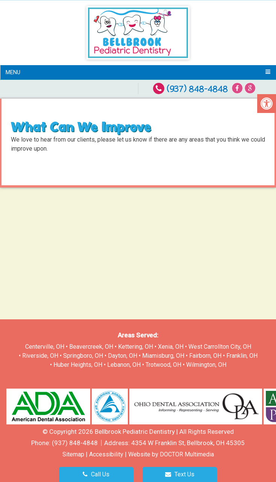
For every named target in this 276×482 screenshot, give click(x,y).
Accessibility (106, 454)
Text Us (179, 474)
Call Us (96, 474)
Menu (13, 72)
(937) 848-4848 (197, 89)
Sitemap (73, 454)
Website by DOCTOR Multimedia (171, 454)
